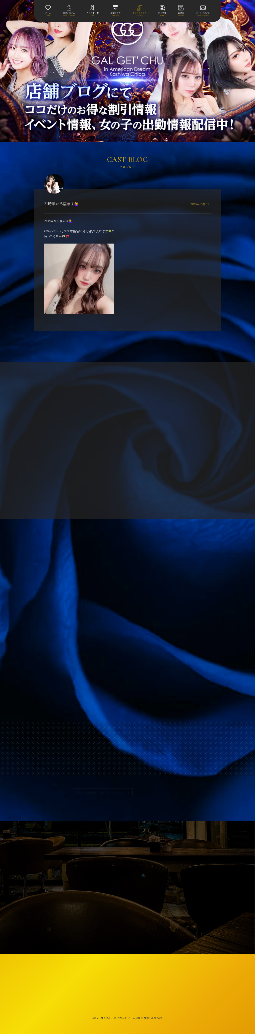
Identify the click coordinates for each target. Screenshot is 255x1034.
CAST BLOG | (100, 792)
